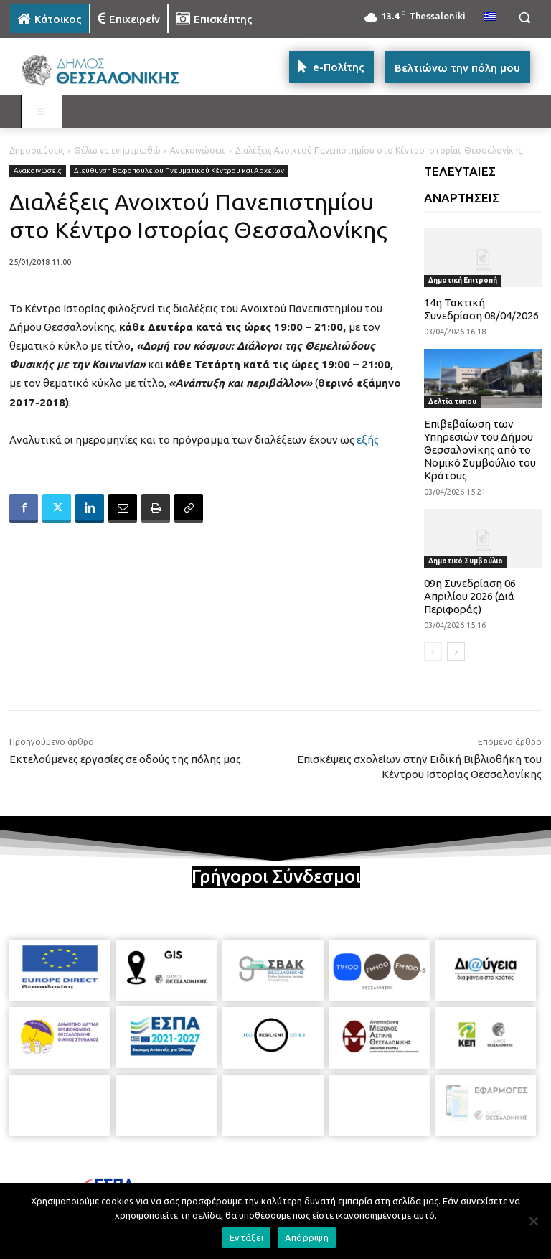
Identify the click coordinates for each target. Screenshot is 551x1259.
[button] (524, 17)
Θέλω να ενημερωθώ (117, 150)
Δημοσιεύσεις (37, 150)
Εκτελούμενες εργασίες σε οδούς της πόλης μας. (126, 759)
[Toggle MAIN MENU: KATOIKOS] (41, 112)
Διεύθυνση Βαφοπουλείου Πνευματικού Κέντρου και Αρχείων (179, 171)
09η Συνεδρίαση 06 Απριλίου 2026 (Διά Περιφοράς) (470, 596)
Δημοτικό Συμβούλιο (465, 561)
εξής (368, 440)
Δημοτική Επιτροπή (462, 280)
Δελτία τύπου (452, 402)
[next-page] (456, 651)
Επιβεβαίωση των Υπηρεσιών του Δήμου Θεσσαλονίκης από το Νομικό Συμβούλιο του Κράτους (480, 450)
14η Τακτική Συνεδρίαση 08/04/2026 (481, 309)
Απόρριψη (307, 1237)
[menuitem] (490, 17)
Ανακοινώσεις (198, 150)
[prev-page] (433, 651)
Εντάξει (246, 1237)
